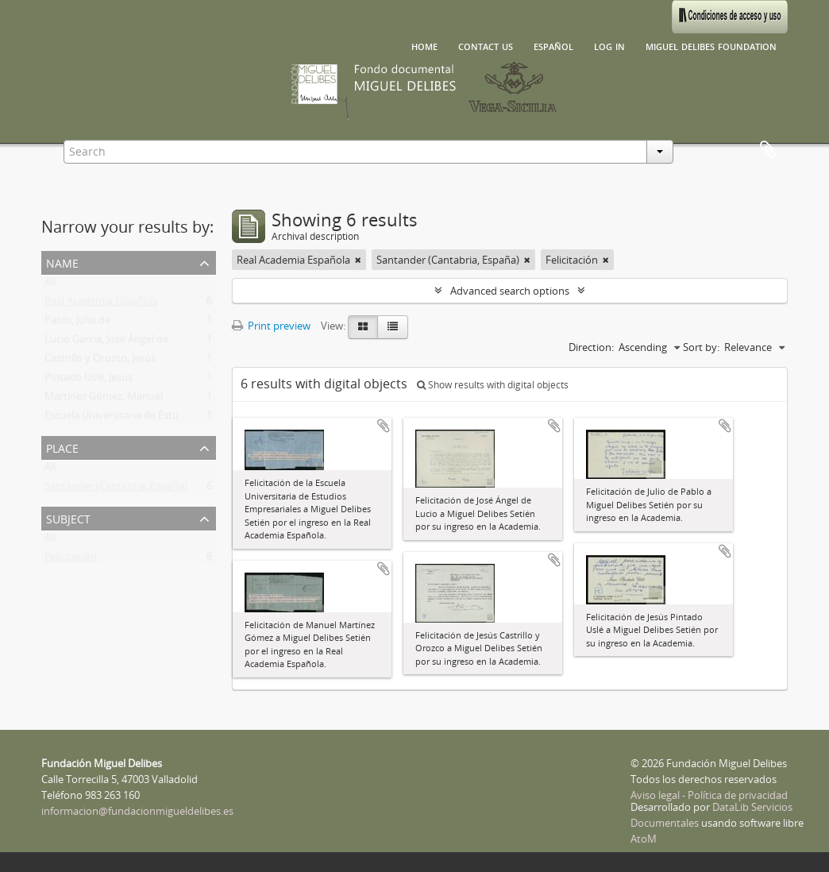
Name (62, 261)
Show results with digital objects (493, 385)
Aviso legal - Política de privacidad (709, 795)
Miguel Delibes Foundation (711, 45)
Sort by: (701, 347)
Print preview (271, 325)
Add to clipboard (383, 426)
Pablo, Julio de (77, 323)
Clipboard (768, 150)
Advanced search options (509, 291)
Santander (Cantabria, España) (115, 489)
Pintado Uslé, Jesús (88, 380)
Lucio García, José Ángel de (106, 342)
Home (424, 45)
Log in (609, 45)
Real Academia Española (101, 304)
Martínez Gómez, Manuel (103, 399)
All (50, 285)
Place (62, 446)
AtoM (643, 838)
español (553, 45)
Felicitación (70, 560)
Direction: (591, 347)
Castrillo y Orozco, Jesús (100, 361)
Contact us (485, 45)
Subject (68, 517)
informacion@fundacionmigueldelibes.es (137, 811)
